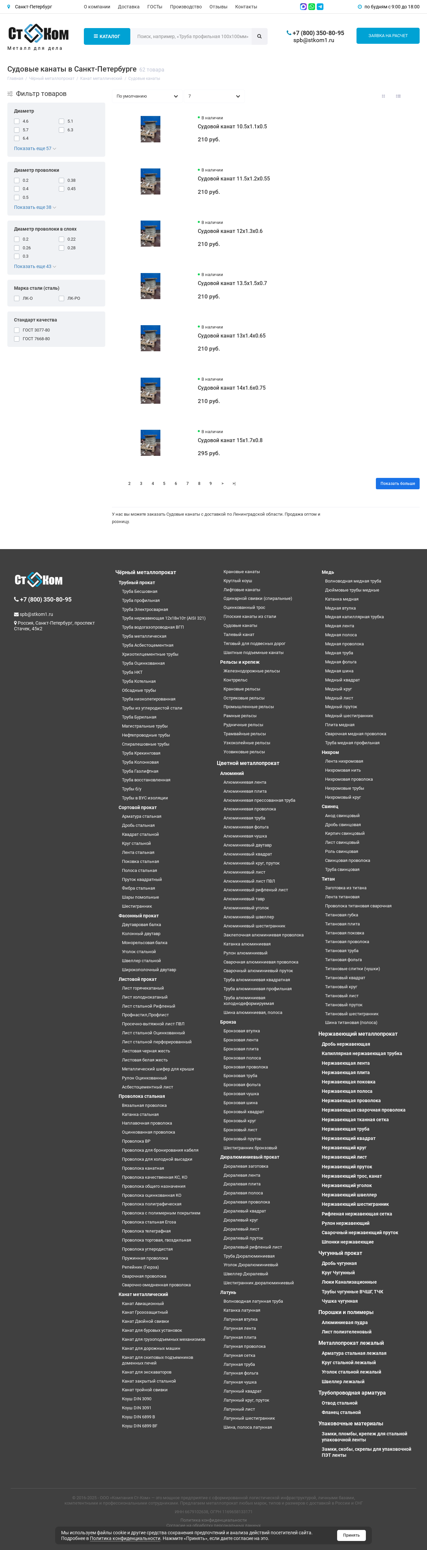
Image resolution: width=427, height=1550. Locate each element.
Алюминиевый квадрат (248, 854)
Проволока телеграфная (146, 1231)
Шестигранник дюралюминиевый (259, 1282)
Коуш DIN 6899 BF (139, 1425)
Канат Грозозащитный (145, 1312)
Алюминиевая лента (245, 782)
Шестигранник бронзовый (250, 1147)
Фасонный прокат (139, 915)
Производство (186, 6)
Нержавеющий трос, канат (352, 1176)
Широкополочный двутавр (149, 969)
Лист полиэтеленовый (347, 1331)
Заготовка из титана (346, 887)
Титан (328, 879)
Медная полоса (341, 634)
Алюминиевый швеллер (249, 916)
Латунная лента (240, 1328)
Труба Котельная (139, 681)
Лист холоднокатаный (145, 997)
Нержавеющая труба (346, 1129)
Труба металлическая (144, 636)
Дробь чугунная (339, 1263)
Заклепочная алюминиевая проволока (264, 934)
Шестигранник (137, 906)
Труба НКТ (132, 672)
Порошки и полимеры (346, 1312)
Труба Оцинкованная (143, 663)
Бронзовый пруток (242, 1138)
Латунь (228, 1292)
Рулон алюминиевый (246, 952)
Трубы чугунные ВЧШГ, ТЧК (352, 1291)
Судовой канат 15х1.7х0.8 (230, 440)
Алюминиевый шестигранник (254, 925)
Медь (328, 572)
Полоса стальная (139, 870)
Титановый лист (342, 995)
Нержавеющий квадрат (349, 1138)
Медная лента (339, 625)
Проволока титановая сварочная (358, 905)
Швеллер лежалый (343, 1381)
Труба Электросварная (145, 609)
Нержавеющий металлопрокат (358, 1034)
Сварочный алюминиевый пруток (258, 970)
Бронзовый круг (240, 1120)
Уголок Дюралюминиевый (251, 1264)
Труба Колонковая (140, 762)
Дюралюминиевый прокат (249, 1157)
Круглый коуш (238, 580)
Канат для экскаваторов (146, 1372)
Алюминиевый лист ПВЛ (249, 881)
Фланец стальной (341, 1412)
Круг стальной (136, 843)
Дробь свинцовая (343, 824)
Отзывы (218, 6)
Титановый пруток (344, 1004)
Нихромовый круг (343, 797)
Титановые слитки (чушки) (352, 968)
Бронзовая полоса (242, 1057)
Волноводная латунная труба (253, 1301)
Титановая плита (342, 923)
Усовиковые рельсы (244, 751)
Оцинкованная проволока (148, 1132)
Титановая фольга (343, 959)
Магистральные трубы (145, 726)
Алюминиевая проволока (250, 808)
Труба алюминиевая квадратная (257, 979)
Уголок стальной (139, 951)
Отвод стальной (340, 1403)
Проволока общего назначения (153, 1186)
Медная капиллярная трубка (354, 616)
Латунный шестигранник (249, 1418)
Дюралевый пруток (243, 1238)
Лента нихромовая (344, 761)
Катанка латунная (242, 1310)
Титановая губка (341, 914)
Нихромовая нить (343, 770)
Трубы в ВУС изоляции (145, 797)
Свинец (330, 806)
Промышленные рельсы (249, 706)
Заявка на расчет (388, 35)
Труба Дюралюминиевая (249, 1256)
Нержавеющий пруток (347, 1166)
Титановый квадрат (345, 977)
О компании (97, 6)
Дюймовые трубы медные (352, 590)
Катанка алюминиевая (247, 943)
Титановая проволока (347, 941)
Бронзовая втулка (242, 1030)
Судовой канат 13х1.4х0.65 (232, 336)
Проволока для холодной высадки (157, 1159)
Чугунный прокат (340, 1253)
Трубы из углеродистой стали (152, 708)
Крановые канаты (242, 571)
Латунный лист (239, 1409)
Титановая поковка (344, 932)
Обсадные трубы (139, 690)
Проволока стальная (142, 1096)
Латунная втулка (241, 1319)
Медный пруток (341, 706)
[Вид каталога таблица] (413, 96)
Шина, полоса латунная (248, 1427)
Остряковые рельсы (244, 697)
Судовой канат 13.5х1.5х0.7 (232, 283)
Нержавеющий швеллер (349, 1194)
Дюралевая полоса (243, 1192)
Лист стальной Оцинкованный (153, 1032)
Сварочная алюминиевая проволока (261, 961)
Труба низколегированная (148, 698)
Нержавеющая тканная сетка (355, 1119)
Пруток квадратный (142, 879)
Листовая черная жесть (146, 1050)
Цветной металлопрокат (248, 763)
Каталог (107, 36)
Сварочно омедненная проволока (156, 1284)
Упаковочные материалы (350, 1423)
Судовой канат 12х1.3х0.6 (230, 231)
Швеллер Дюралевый (246, 1273)
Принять (351, 1535)
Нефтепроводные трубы (146, 735)
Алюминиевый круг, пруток (252, 863)
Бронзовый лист (240, 1129)
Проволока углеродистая (147, 1249)
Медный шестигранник (349, 715)
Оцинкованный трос (244, 607)
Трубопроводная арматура (352, 1393)
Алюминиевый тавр (244, 898)
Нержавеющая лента (346, 1063)
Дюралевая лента (242, 1175)
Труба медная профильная (352, 742)
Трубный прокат (137, 582)
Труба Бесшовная (139, 591)
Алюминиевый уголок (246, 907)
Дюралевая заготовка (246, 1166)
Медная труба (339, 652)
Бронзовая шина (241, 1102)
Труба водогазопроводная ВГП (153, 627)
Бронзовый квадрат (244, 1111)
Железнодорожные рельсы (252, 670)
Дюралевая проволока (247, 1201)
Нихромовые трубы (344, 788)
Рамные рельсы (240, 715)
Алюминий (232, 773)
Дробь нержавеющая (346, 1044)
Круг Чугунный (338, 1272)
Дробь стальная (138, 825)
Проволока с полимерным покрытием (161, 1212)
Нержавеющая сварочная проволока (364, 1110)
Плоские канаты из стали (250, 616)
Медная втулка (340, 608)
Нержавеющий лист (344, 1157)
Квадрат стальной (140, 834)
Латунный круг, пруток (246, 1400)
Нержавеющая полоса (347, 1091)
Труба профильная (141, 600)
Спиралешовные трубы (145, 744)
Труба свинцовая (342, 869)
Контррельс (236, 679)
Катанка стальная (140, 1114)
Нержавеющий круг (344, 1147)
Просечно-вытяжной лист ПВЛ (153, 1023)
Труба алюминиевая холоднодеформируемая (249, 1000)
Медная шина (339, 670)
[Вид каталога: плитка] (383, 96)
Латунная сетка (239, 1355)
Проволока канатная (143, 1168)
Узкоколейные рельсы (247, 742)
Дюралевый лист (241, 1229)
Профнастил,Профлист (145, 1014)
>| (234, 483)
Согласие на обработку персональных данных (213, 1525)
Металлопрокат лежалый (351, 1343)
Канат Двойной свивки (145, 1321)
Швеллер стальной (141, 960)
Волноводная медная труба (353, 581)
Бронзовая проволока (246, 1066)
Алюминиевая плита (245, 791)
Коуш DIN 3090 (136, 1398)
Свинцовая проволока (347, 860)
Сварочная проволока (144, 1276)
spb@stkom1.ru (313, 40)
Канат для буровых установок (152, 1330)
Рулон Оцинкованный (144, 1077)
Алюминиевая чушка (245, 835)
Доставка (129, 6)
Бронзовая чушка (241, 1093)
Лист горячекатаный (143, 988)
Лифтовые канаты (242, 589)
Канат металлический (143, 1294)
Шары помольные (140, 897)
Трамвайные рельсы (245, 733)
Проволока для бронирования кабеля (160, 1150)
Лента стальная (138, 852)
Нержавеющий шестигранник (355, 1204)
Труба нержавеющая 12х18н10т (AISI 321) (164, 618)
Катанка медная (342, 599)
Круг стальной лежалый (349, 1362)
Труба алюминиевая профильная (258, 988)
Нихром (330, 752)
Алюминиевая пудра (345, 1322)
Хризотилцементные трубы (150, 654)
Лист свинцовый (342, 842)
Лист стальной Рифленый (148, 1006)
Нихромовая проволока (349, 779)
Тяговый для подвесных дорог (254, 643)
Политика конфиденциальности (213, 1520)
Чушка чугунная (340, 1301)
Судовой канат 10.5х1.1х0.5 (232, 126)
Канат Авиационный (143, 1303)
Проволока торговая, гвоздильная (156, 1240)
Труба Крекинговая (141, 753)
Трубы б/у (131, 788)
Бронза (228, 1022)
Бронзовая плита (241, 1048)
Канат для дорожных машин (151, 1348)
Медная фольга (341, 661)
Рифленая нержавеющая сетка (357, 1213)
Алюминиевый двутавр (248, 845)
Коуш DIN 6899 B (138, 1416)
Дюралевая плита (242, 1183)
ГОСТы (154, 6)
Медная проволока (344, 643)
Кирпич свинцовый (345, 833)
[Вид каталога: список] (398, 96)
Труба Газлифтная (140, 771)
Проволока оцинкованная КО (151, 1195)
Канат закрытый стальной (149, 1381)
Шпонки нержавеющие (348, 1242)
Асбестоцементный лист (147, 1086)
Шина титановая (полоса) (351, 1022)
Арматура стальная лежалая (354, 1353)
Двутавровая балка (141, 924)
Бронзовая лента (241, 1039)
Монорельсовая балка (144, 942)
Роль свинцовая (341, 851)
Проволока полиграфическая (151, 1203)
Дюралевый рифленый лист (253, 1247)
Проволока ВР (136, 1141)
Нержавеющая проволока (351, 1100)
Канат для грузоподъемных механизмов (163, 1339)
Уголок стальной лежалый (351, 1372)
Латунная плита (240, 1337)
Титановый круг (341, 986)
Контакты (246, 6)
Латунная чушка (240, 1382)
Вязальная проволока (144, 1105)
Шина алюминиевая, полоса (253, 1012)
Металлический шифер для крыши (158, 1068)
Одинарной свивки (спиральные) (258, 598)
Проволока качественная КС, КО (154, 1177)
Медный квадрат (342, 679)
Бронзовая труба (240, 1075)
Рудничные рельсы (243, 724)
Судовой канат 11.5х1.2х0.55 (234, 178)
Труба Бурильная (139, 717)
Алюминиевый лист (244, 872)
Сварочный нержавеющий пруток (360, 1232)
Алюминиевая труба (244, 817)
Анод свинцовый (342, 815)
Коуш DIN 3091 (136, 1407)
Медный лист (339, 697)
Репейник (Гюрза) (140, 1267)
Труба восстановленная (146, 779)
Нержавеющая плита (346, 1072)
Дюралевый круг (241, 1219)
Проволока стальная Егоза (149, 1221)
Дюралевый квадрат (245, 1210)
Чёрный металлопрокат (145, 572)
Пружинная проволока (145, 1258)
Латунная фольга (241, 1373)
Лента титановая (342, 896)
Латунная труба (239, 1364)
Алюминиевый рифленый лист (256, 889)
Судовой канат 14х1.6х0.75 (232, 388)
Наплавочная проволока (147, 1123)
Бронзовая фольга (242, 1084)
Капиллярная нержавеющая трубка (362, 1053)
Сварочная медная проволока (355, 733)
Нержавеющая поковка (349, 1081)
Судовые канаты (240, 625)
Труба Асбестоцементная (147, 645)
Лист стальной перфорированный (157, 1041)
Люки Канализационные (349, 1282)
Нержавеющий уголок (347, 1185)
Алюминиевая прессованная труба (259, 800)
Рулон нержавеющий (346, 1223)
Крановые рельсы (242, 688)
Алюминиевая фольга (246, 826)
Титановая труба (342, 950)
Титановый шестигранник (352, 1013)
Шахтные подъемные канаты (254, 652)
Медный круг (338, 688)
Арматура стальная (141, 816)
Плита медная (339, 724)
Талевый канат (239, 634)
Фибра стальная (138, 888)
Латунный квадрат (243, 1391)
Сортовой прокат (138, 807)
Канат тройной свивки (145, 1389)
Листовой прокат (138, 979)
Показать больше (398, 483)
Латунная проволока (245, 1346)
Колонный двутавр (141, 933)
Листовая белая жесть (145, 1059)
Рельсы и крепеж (240, 662)
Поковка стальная (140, 861)
